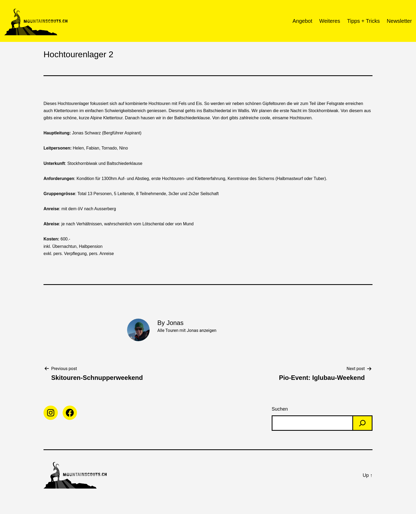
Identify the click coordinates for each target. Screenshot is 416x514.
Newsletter (399, 21)
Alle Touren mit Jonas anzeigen (186, 330)
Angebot (302, 21)
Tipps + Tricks (363, 21)
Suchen (280, 409)
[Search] (362, 423)
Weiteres (329, 21)
